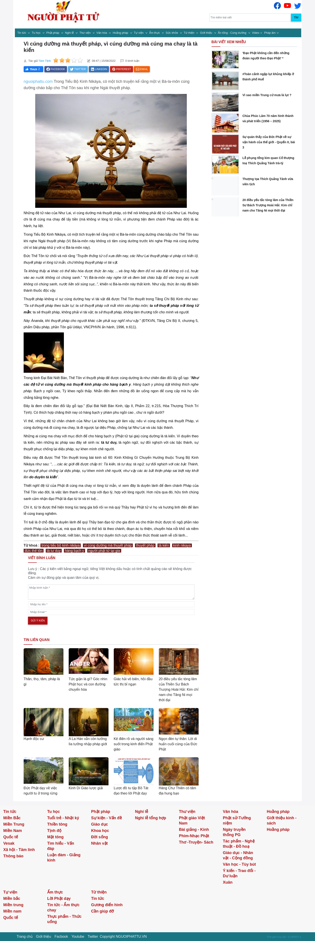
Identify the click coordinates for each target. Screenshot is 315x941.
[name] (111, 604)
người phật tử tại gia (104, 551)
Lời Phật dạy (59, 898)
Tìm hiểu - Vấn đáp (60, 846)
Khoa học (100, 830)
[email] (111, 612)
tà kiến (164, 545)
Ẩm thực (155, 32)
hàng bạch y (74, 551)
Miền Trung (13, 824)
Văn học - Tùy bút (239, 864)
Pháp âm (270, 32)
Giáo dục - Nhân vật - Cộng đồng (238, 855)
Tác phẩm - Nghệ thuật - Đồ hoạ (239, 844)
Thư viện (85, 32)
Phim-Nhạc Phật (194, 836)
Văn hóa (102, 32)
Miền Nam (12, 830)
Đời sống (99, 837)
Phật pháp (53, 32)
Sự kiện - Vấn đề (106, 818)
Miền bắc (11, 898)
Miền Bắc (12, 818)
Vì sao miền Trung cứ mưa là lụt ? (266, 95)
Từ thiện (189, 32)
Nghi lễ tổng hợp (150, 818)
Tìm (296, 17)
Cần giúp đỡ (102, 911)
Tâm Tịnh (44, 60)
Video (255, 32)
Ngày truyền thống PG (234, 832)
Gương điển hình (107, 905)
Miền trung (13, 905)
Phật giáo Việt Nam (192, 820)
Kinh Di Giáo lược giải (86, 788)
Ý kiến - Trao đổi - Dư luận (239, 873)
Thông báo (13, 856)
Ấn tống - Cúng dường (232, 32)
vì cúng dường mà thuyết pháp (108, 545)
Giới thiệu (206, 32)
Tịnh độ (54, 830)
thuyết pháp (145, 545)
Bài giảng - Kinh (194, 829)
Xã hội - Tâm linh (19, 849)
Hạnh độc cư (34, 739)
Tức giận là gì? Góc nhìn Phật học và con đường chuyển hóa (88, 684)
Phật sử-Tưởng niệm (237, 820)
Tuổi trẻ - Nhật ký (63, 818)
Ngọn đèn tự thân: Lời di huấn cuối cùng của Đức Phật (178, 744)
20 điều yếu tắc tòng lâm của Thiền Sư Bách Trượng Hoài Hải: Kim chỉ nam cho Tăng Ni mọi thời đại (178, 689)
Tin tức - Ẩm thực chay (63, 907)
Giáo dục (99, 824)
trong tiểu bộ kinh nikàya (61, 545)
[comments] (111, 592)
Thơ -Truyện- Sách (196, 842)
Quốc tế (10, 837)
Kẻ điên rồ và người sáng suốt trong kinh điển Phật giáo (133, 744)
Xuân (228, 882)
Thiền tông (57, 824)
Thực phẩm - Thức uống (64, 919)
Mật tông (55, 837)
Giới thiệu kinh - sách (282, 820)
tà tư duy (54, 551)
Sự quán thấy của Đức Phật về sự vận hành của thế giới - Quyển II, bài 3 (268, 142)
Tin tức (22, 32)
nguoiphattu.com (38, 81)
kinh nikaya (182, 545)
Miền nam (12, 911)
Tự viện (139, 32)
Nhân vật (99, 843)
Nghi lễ (70, 32)
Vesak (8, 843)
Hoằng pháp (121, 32)
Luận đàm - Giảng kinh (63, 857)
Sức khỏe (172, 32)
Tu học (37, 32)
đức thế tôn (33, 551)
